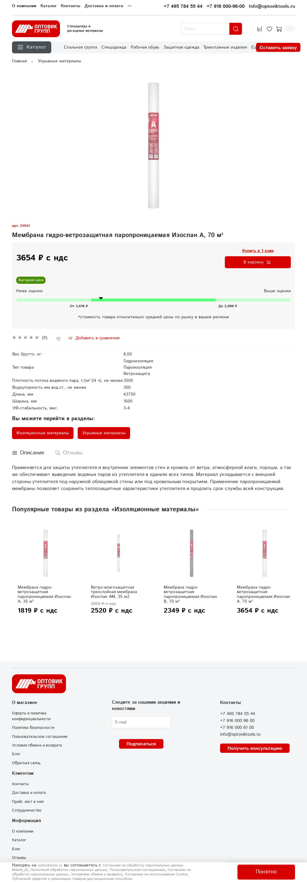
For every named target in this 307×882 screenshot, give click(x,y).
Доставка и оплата (104, 6)
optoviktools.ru (50, 865)
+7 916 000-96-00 (226, 6)
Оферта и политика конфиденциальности (31, 716)
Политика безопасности (33, 727)
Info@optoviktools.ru (272, 6)
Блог (16, 754)
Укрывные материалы (59, 61)
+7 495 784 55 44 (183, 6)
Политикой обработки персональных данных (69, 869)
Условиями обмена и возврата (96, 874)
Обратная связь (26, 763)
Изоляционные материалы (42, 433)
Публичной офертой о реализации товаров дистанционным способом (72, 878)
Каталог (48, 6)
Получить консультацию (255, 748)
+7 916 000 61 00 (237, 727)
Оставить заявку (278, 47)
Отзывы (19, 857)
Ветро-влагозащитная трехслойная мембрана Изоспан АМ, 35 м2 (114, 592)
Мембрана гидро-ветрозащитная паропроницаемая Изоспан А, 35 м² (44, 594)
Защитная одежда (181, 47)
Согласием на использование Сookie (156, 874)
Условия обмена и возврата (37, 745)
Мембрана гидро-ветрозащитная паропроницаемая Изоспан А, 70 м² (263, 594)
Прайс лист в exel (28, 801)
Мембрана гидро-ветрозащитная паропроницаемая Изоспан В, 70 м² (190, 594)
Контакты (70, 6)
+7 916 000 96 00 (237, 720)
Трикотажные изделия (225, 47)
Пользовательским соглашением (137, 869)
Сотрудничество (26, 810)
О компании (24, 6)
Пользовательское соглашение (39, 736)
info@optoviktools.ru (240, 734)
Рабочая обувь (145, 47)
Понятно (266, 872)
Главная (19, 61)
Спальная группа (80, 47)
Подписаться (141, 743)
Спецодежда (113, 47)
